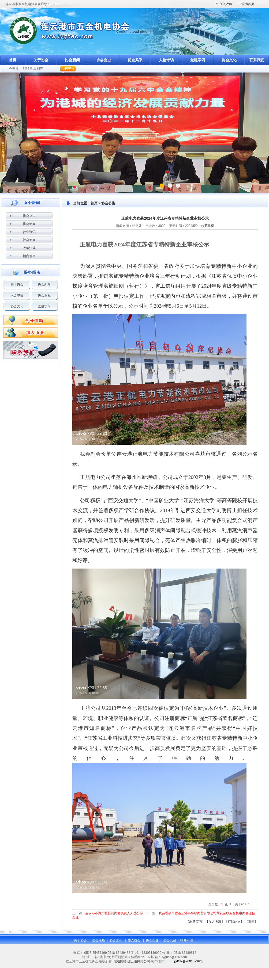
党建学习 (197, 60)
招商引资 (29, 256)
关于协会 (40, 60)
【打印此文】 (234, 922)
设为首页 (247, 4)
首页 (12, 60)
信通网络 (120, 961)
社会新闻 (29, 240)
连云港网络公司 (139, 961)
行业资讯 (29, 232)
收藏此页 (207, 226)
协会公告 (29, 216)
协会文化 (229, 60)
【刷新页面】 (195, 922)
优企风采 (135, 60)
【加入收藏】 (215, 922)
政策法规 (29, 248)
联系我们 (256, 60)
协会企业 (103, 60)
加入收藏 (225, 4)
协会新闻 (72, 60)
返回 (251, 922)
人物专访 (166, 60)
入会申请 (16, 295)
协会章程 (44, 295)
